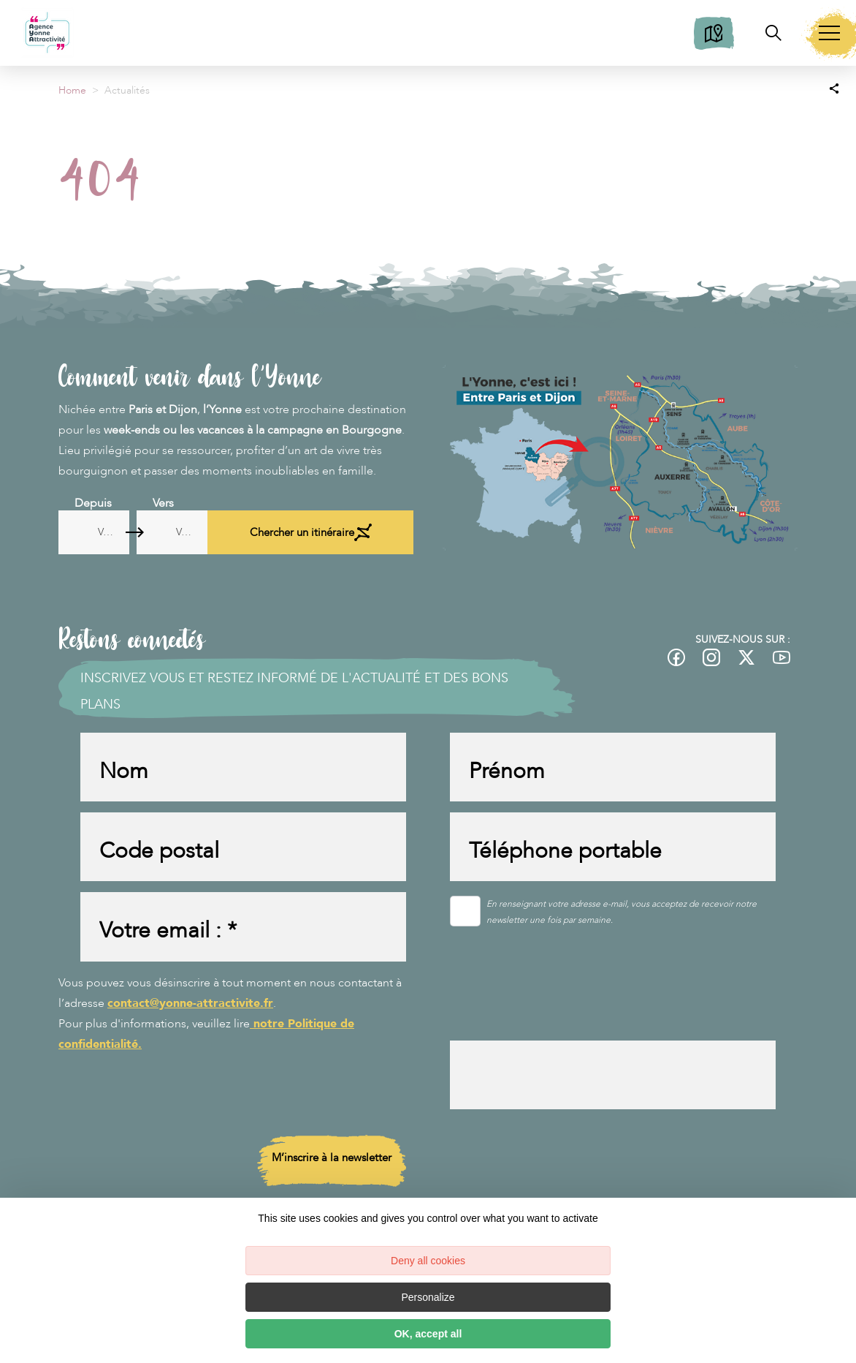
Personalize (427, 1297)
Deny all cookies (428, 1260)
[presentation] (561, 1013)
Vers (226, 503)
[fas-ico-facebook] (676, 657)
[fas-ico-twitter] (746, 657)
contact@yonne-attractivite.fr (190, 1016)
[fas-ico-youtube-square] (781, 657)
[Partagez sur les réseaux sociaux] (834, 88)
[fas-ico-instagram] (711, 657)
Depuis (93, 503)
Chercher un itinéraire (355, 532)
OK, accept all (428, 1334)
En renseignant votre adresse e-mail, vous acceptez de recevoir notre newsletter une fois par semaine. (621, 921)
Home (72, 90)
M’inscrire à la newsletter (331, 1174)
